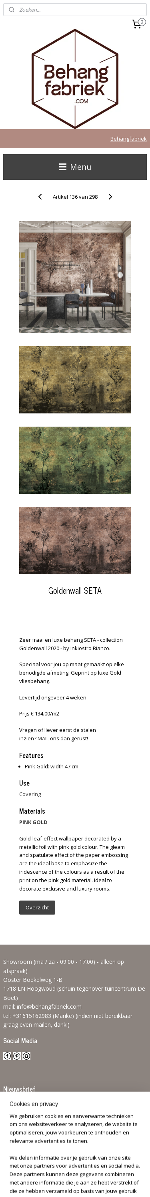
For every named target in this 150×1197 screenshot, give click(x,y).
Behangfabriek (128, 138)
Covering (30, 794)
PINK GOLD (33, 822)
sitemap (93, 1169)
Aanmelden (24, 1122)
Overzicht (37, 907)
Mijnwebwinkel (101, 1182)
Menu (75, 166)
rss (110, 1169)
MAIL (43, 738)
